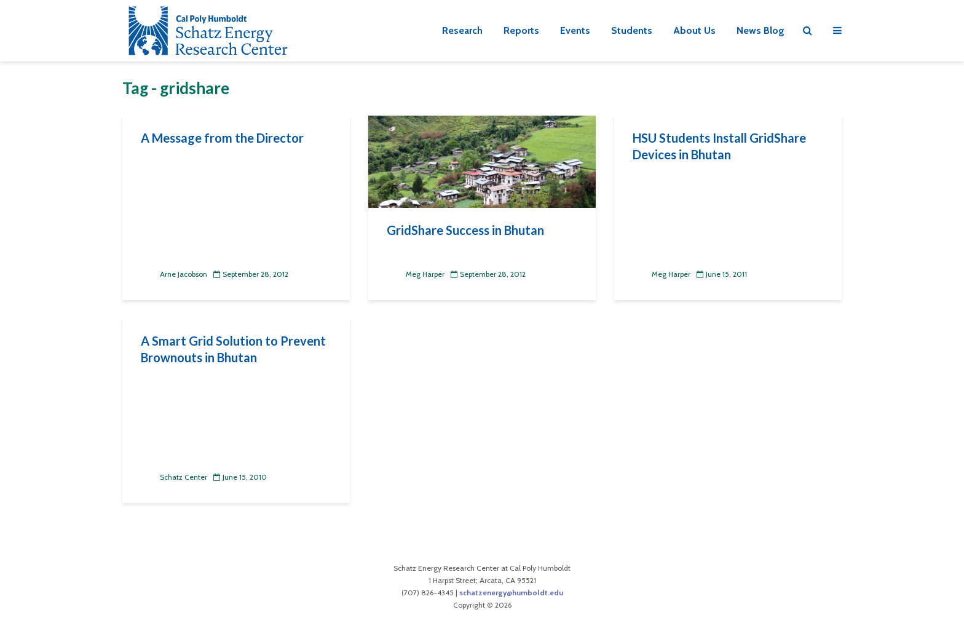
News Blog (760, 30)
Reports (521, 30)
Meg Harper (415, 274)
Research (462, 30)
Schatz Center (174, 477)
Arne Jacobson (174, 274)
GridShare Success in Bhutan (465, 230)
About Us (694, 30)
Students (631, 30)
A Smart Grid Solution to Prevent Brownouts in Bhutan (233, 349)
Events (575, 30)
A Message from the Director (222, 137)
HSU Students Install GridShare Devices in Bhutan (719, 146)
